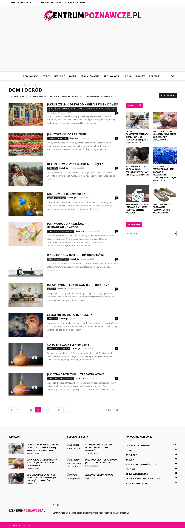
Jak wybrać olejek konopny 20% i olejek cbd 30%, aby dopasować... (164, 135)
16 (31, 410)
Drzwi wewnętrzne (137, 473)
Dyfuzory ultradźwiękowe (60, 231)
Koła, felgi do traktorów (141, 483)
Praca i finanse (90, 76)
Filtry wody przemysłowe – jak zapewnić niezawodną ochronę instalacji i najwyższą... (164, 173)
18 (45, 410)
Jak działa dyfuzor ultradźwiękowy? (75, 374)
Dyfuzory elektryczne (58, 348)
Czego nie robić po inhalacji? (69, 315)
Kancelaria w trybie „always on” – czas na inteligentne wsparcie (137, 208)
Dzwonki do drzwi (56, 198)
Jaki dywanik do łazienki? (66, 134)
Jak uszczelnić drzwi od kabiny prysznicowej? (82, 104)
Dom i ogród (30, 76)
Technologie (111, 76)
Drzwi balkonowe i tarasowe (143, 478)
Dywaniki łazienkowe (58, 138)
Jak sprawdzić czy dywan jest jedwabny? (78, 285)
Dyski (129, 450)
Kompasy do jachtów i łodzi (142, 464)
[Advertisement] (92, 49)
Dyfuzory (52, 168)
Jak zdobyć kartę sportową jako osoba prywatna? (101, 461)
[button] (173, 76)
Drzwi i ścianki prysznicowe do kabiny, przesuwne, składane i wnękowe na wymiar (70, 96)
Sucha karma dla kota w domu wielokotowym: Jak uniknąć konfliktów (137, 170)
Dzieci (46, 76)
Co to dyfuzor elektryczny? (69, 344)
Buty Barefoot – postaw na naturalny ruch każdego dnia (162, 208)
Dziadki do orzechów (58, 259)
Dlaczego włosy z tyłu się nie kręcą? (75, 164)
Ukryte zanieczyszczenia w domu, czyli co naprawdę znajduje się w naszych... (137, 137)
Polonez (131, 469)
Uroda (128, 76)
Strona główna (44, 2)
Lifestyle (59, 76)
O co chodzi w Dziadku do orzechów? (75, 255)
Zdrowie (155, 76)
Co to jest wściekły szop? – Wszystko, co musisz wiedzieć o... (100, 447)
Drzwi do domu (17, 96)
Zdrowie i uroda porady (99, 474)
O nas (59, 2)
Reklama (69, 2)
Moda (72, 76)
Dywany (51, 289)
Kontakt (82, 2)
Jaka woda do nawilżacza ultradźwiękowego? (66, 225)
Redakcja (51, 113)
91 (59, 410)
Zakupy (140, 76)
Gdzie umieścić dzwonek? (66, 194)
